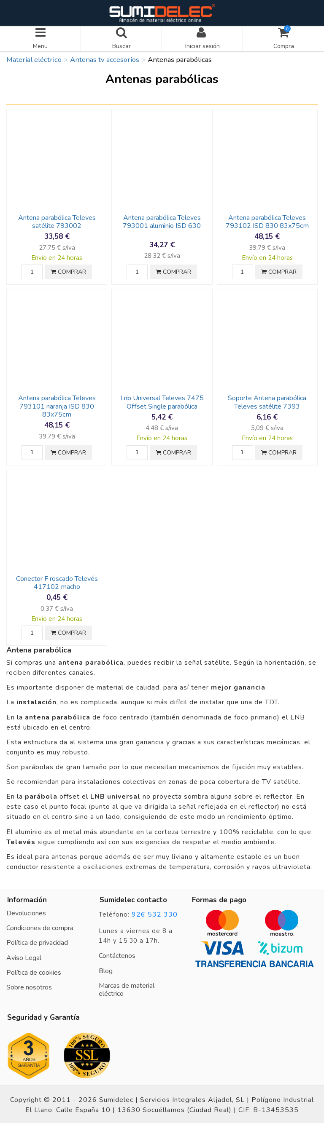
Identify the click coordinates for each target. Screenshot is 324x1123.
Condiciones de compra (39, 927)
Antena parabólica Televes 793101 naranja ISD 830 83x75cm (57, 405)
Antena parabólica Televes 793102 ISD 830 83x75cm (267, 221)
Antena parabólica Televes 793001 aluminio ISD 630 (162, 221)
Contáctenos (117, 955)
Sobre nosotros (29, 986)
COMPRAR (68, 271)
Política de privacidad (37, 942)
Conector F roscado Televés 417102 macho (57, 582)
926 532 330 (155, 913)
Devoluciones (26, 912)
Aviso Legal (23, 956)
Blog (106, 969)
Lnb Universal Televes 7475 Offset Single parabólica (162, 401)
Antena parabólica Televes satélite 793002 (57, 221)
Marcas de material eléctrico (126, 988)
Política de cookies (33, 971)
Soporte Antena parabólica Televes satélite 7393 (267, 401)
